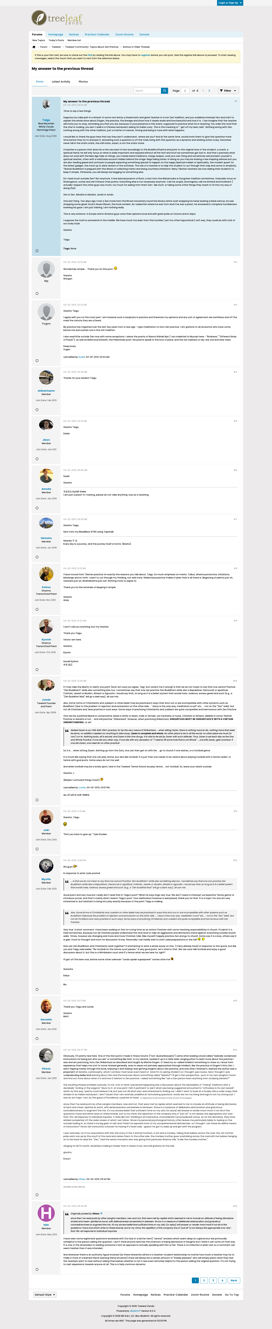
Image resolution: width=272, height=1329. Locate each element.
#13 (235, 1000)
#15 (235, 1206)
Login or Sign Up (230, 2)
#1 (235, 101)
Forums (37, 34)
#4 (235, 371)
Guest (81, 356)
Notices (74, 34)
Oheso (81, 1179)
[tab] (40, 81)
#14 (235, 1049)
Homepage (55, 34)
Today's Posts (56, 40)
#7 (235, 519)
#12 (235, 860)
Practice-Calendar (97, 34)
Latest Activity (61, 81)
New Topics (38, 40)
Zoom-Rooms (124, 34)
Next (234, 1280)
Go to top (232, 1294)
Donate (144, 34)
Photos (83, 81)
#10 (235, 680)
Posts (39, 81)
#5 (235, 421)
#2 (235, 262)
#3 (235, 304)
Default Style (45, 1294)
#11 (235, 811)
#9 (235, 620)
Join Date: (40, 136)
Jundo (81, 787)
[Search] (151, 91)
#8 (235, 568)
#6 (235, 470)
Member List (74, 40)
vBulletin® (135, 1310)
